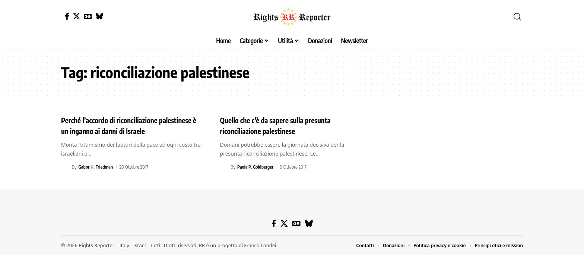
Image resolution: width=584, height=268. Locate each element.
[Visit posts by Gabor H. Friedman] (65, 167)
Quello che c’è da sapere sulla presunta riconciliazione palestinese (284, 125)
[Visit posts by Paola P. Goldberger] (224, 167)
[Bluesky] (99, 16)
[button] (517, 16)
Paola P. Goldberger (256, 167)
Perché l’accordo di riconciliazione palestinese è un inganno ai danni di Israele (132, 125)
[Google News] (87, 16)
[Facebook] (67, 16)
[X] (76, 16)
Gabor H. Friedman (96, 167)
